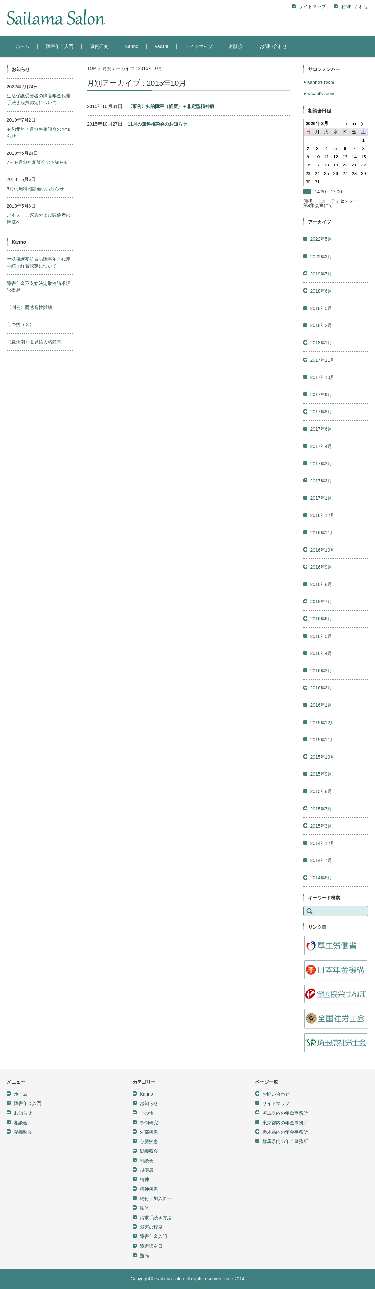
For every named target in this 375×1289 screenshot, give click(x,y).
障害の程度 (151, 1135)
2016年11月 (322, 441)
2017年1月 (321, 406)
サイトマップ (198, 46)
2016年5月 (321, 544)
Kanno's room (320, 82)
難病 (144, 1163)
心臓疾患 (149, 1049)
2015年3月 (321, 734)
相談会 (236, 46)
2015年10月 (322, 665)
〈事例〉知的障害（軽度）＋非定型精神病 (171, 106)
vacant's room (320, 93)
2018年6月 (321, 199)
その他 (146, 1021)
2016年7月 (321, 509)
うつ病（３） (20, 324)
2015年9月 (321, 682)
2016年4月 (321, 561)
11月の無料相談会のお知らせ (157, 124)
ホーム (22, 46)
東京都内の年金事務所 (285, 1030)
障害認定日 (151, 1154)
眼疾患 (146, 1078)
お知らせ (23, 1021)
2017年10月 (322, 285)
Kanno (131, 46)
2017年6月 (321, 337)
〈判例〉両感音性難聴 (29, 307)
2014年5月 (321, 785)
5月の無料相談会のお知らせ (35, 188)
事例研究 (99, 46)
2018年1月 (321, 250)
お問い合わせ (273, 46)
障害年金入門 (59, 46)
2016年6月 (321, 526)
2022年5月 (321, 147)
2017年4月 (321, 354)
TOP (91, 68)
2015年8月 (321, 699)
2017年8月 (321, 319)
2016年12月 (322, 423)
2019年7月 (321, 182)
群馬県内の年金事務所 (285, 1049)
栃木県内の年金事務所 (285, 1040)
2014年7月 (321, 768)
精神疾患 (149, 1097)
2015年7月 (321, 717)
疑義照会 (23, 1040)
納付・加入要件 (156, 1106)
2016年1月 (321, 613)
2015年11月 (322, 648)
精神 (144, 1087)
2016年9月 (321, 475)
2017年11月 (322, 268)
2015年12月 (322, 630)
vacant (161, 46)
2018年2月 (321, 233)
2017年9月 (321, 302)
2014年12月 (322, 751)
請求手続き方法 (156, 1125)
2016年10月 (322, 458)
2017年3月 (321, 371)
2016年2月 (321, 596)
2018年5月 (321, 216)
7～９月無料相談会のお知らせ (37, 162)
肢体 (144, 1116)
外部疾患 (149, 1040)
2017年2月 (321, 389)
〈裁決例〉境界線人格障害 (34, 342)
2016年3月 (321, 578)
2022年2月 (321, 164)
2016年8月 (321, 492)
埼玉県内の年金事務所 (285, 1021)
